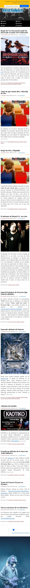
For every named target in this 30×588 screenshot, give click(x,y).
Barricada (10, 82)
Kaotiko (9, 443)
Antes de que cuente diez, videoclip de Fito (14, 92)
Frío (9, 321)
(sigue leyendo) (4, 139)
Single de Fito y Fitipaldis (10, 150)
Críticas (19, 21)
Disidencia (19, 321)
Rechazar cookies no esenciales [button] (12, 6)
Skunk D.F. (10, 284)
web (2, 72)
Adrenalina (19, 443)
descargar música (17, 521)
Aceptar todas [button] (24, 6)
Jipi (15, 321)
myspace (10, 458)
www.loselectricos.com (7, 518)
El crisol (14, 284)
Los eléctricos (10, 521)
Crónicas (4, 23)
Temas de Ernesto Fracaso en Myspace (12, 483)
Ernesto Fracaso (11, 500)
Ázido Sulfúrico (11, 474)
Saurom (9, 397)
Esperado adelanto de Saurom (12, 329)
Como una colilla (21, 474)
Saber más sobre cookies (23, 2)
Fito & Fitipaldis (11, 141)
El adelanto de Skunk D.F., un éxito (14, 216)
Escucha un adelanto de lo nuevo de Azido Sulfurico (14, 452)
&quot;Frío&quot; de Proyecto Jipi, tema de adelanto (14, 293)
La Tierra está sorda (15, 82)
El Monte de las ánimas (15, 398)
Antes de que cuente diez (18, 141)
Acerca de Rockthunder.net (18, 532)
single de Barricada (8, 84)
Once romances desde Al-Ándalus (21, 397)
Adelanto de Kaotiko (9, 406)
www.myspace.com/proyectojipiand (11, 309)
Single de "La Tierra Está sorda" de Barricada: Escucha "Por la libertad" (14, 32)
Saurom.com (4, 378)
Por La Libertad (15, 84)
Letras (3, 25)
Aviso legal (27, 532)
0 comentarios (23, 34)
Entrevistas (19, 23)
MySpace (20, 500)
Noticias (4, 21)
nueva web (24, 500)
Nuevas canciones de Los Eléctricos (14, 507)
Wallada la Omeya (7, 398)
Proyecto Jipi (12, 321)
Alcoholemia (15, 441)
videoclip (25, 141)
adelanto (19, 84)
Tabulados (19, 25)
